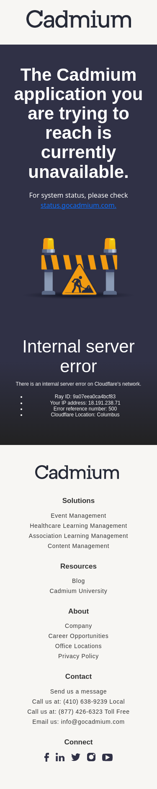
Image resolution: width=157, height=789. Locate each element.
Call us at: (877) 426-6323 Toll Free (78, 711)
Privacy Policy (78, 656)
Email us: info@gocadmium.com (78, 721)
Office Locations (78, 646)
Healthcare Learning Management (78, 525)
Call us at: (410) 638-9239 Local (78, 701)
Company (78, 625)
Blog (78, 580)
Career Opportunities (79, 636)
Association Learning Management (78, 535)
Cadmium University (79, 591)
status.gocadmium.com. (78, 205)
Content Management (78, 546)
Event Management (78, 515)
